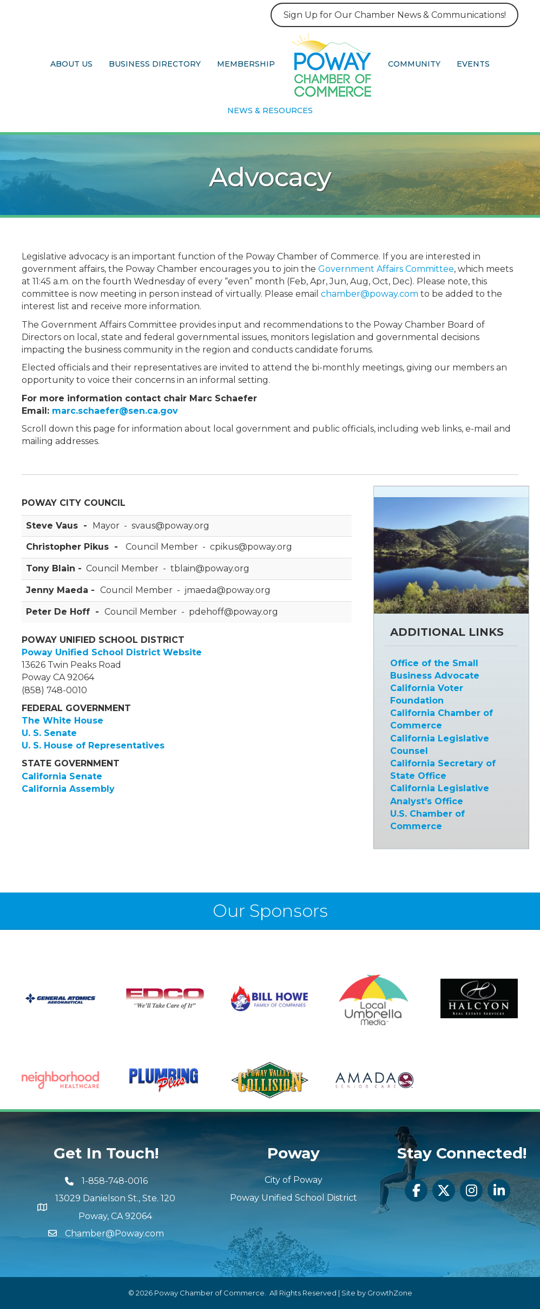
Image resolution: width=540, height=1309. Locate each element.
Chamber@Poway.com (114, 1233)
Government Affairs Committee (386, 269)
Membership (246, 64)
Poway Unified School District (293, 1198)
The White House (62, 720)
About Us (71, 64)
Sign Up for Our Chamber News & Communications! (395, 15)
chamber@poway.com (369, 294)
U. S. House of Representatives (93, 745)
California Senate (62, 776)
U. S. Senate (49, 733)
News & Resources (270, 110)
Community (414, 64)
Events (473, 64)
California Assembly (68, 789)
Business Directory (155, 64)
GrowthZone (389, 1292)
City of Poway (293, 1180)
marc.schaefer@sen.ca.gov (115, 411)
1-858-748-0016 (115, 1181)
